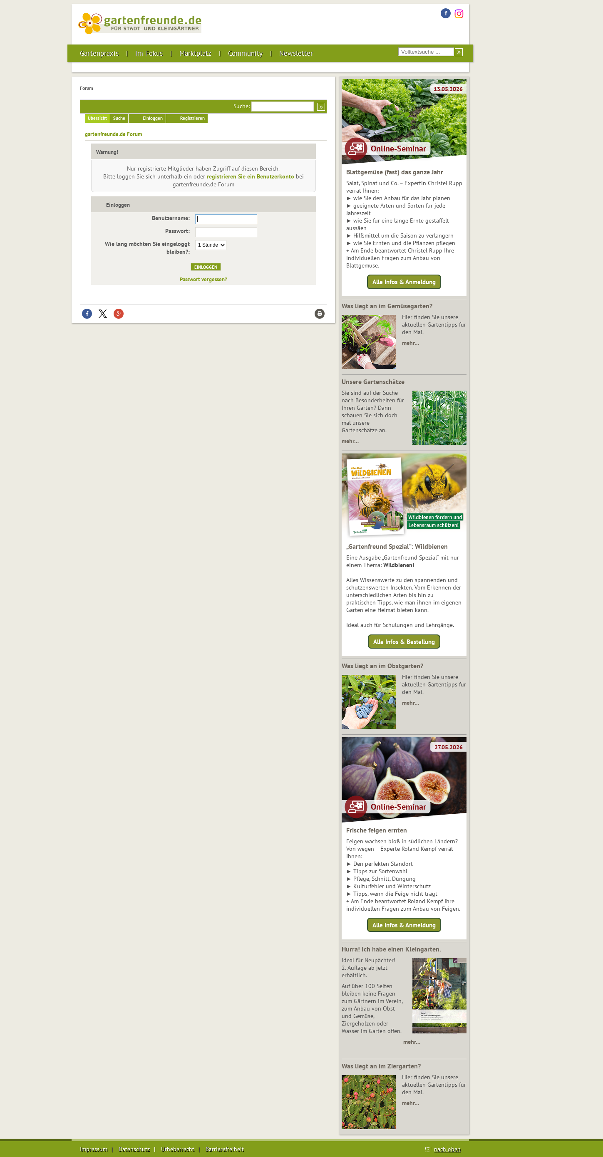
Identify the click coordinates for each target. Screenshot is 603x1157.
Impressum (93, 1149)
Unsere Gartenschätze (373, 381)
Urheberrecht (177, 1149)
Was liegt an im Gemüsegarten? (387, 306)
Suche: (241, 106)
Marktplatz (195, 53)
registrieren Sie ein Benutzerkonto (250, 176)
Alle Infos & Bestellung (404, 641)
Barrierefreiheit (225, 1149)
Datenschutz (134, 1149)
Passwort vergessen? (203, 279)
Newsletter (296, 53)
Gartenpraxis (99, 53)
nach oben (447, 1149)
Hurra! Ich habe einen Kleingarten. (391, 949)
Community (245, 53)
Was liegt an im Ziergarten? (381, 1066)
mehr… (410, 343)
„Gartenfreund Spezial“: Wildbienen (397, 546)
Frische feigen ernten (376, 830)
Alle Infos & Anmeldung (404, 282)
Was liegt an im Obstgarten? (382, 665)
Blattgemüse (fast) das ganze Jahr (394, 172)
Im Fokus (149, 53)
